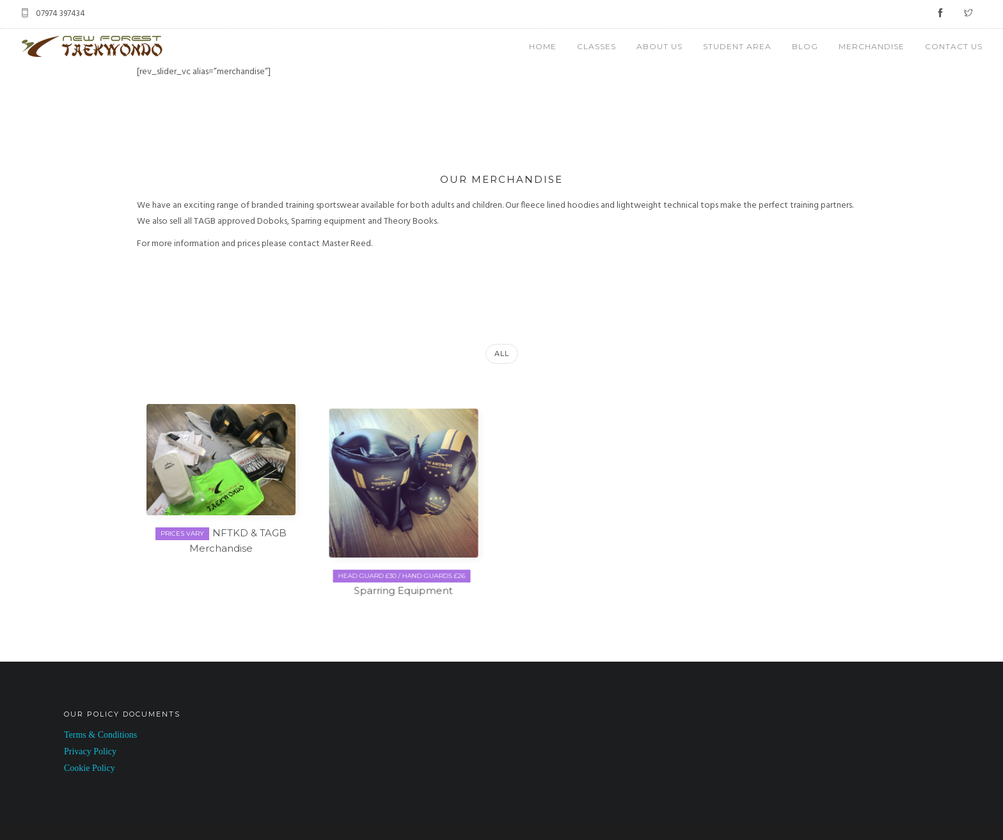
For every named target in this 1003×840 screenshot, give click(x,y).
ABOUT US (659, 46)
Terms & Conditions (100, 733)
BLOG (805, 46)
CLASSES (596, 46)
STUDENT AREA (737, 46)
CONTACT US (954, 46)
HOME (543, 46)
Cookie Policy (89, 767)
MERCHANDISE (871, 46)
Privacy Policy (90, 750)
